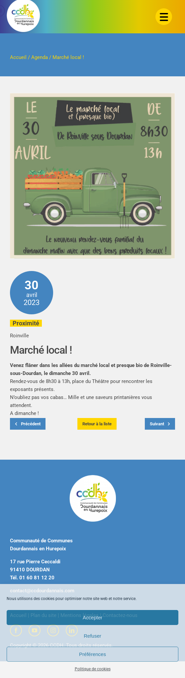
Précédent (28, 423)
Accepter (92, 617)
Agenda (39, 57)
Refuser (92, 636)
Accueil (18, 57)
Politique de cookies (93, 669)
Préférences (92, 654)
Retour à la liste (97, 423)
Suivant (160, 423)
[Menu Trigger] (163, 16)
